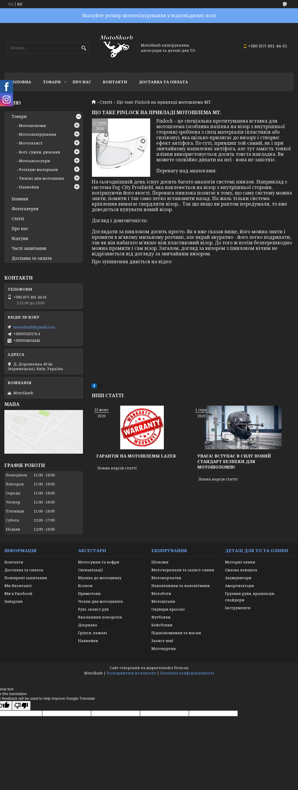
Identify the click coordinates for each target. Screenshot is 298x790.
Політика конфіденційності (187, 673)
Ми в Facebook (18, 593)
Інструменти (238, 607)
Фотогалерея (25, 208)
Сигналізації (90, 569)
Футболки (161, 617)
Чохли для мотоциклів (100, 601)
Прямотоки (89, 593)
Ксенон (85, 585)
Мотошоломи (32, 125)
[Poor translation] (21, 706)
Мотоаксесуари (34, 160)
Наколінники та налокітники (180, 585)
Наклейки (29, 187)
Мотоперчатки (166, 577)
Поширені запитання (25, 577)
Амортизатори (239, 585)
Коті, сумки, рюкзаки (39, 152)
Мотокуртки (163, 648)
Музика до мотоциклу (99, 577)
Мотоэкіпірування (37, 134)
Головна (20, 81)
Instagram (13, 601)
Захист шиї (162, 640)
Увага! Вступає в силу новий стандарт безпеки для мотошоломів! (234, 461)
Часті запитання (29, 248)
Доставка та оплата (163, 81)
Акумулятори (238, 577)
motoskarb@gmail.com (34, 327)
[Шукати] (84, 48)
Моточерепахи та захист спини (182, 569)
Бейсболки (162, 625)
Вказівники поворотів (100, 617)
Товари (52, 81)
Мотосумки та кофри (98, 562)
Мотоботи (161, 593)
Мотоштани (163, 601)
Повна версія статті (117, 468)
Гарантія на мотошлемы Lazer (136, 456)
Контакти (115, 81)
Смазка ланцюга (241, 569)
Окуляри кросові (168, 609)
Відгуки (20, 238)
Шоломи (159, 562)
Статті (106, 102)
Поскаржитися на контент (131, 673)
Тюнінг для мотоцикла (41, 178)
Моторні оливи (240, 562)
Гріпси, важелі (92, 632)
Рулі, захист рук (93, 609)
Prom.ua (181, 667)
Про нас (81, 81)
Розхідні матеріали (38, 169)
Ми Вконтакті (18, 585)
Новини (20, 199)
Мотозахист (30, 143)
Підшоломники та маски (176, 632)
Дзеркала (87, 625)
